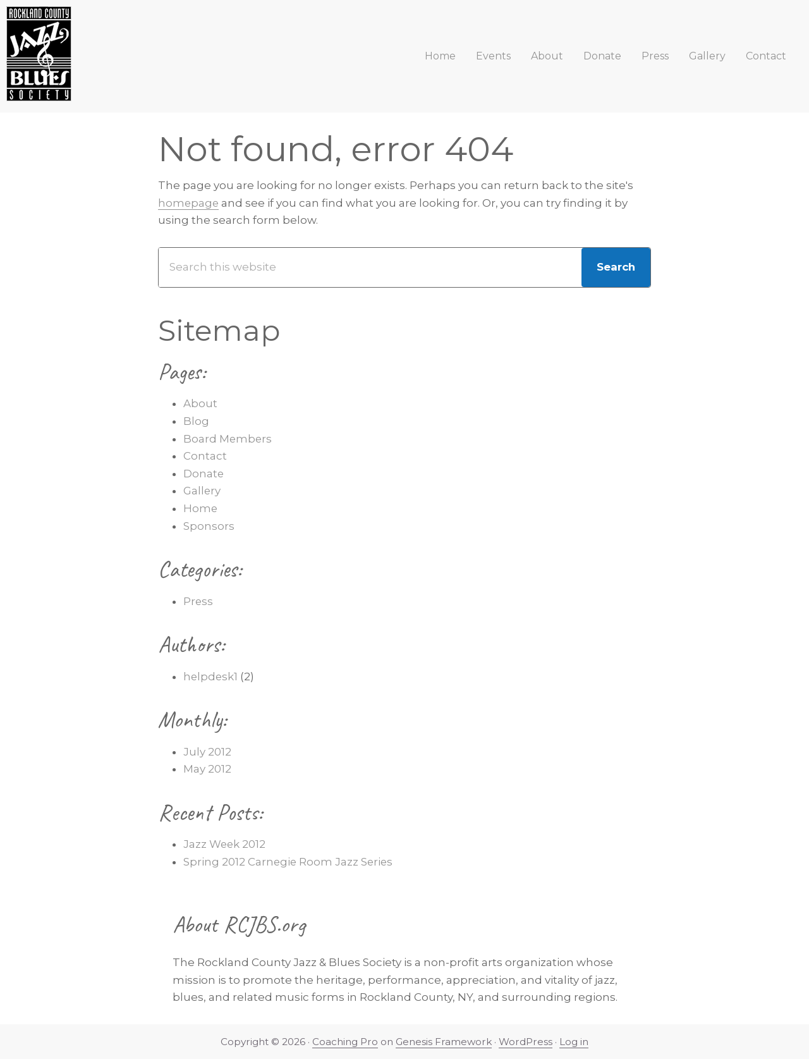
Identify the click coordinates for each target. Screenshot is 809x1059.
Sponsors (208, 526)
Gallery (202, 490)
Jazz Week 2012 (225, 844)
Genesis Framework (444, 1042)
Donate (203, 473)
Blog (196, 421)
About (200, 403)
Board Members (228, 438)
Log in (574, 1042)
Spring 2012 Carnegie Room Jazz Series (289, 861)
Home (200, 508)
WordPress (526, 1042)
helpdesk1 (211, 676)
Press (198, 601)
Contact (205, 456)
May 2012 (207, 768)
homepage (189, 203)
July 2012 (207, 751)
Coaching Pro (345, 1042)
